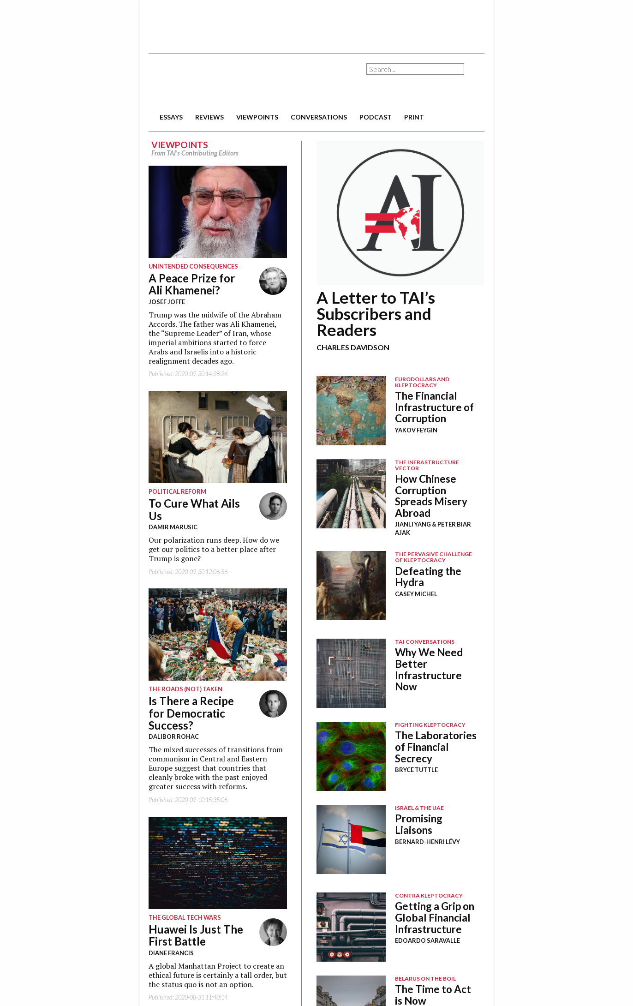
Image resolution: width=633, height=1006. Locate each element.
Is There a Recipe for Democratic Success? (191, 713)
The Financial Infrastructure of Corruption (434, 407)
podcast (375, 117)
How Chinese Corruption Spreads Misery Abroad (431, 496)
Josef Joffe (167, 301)
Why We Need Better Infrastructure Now (429, 669)
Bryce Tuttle (416, 769)
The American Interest (213, 82)
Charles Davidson (352, 347)
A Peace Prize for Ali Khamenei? (192, 284)
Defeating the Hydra (428, 577)
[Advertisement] (316, 23)
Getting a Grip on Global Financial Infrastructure (434, 917)
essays (171, 117)
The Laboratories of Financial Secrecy (436, 746)
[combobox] (415, 69)
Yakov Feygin (416, 430)
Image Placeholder (351, 410)
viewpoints (257, 117)
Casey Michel (416, 594)
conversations (319, 117)
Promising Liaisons (418, 824)
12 (400, 213)
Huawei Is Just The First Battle (196, 935)
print (414, 117)
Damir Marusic (173, 527)
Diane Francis (171, 953)
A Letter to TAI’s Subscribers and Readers (375, 313)
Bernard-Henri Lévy (427, 841)
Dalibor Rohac (174, 736)
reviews (209, 117)
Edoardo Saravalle (427, 940)
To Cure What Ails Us (194, 509)
